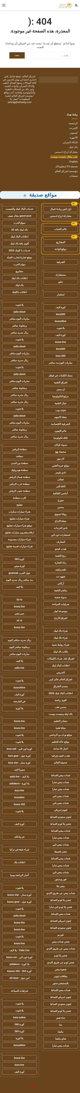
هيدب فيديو (60, 548)
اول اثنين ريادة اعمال (60, 209)
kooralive (19, 797)
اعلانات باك (19, 862)
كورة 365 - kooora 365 (19, 971)
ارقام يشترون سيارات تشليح (19, 532)
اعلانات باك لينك (19, 278)
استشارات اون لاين (60, 534)
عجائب (60, 479)
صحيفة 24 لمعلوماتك (66, 166)
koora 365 (19, 804)
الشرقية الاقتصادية (60, 424)
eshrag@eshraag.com (20, 102)
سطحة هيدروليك (19, 470)
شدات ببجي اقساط (60, 775)
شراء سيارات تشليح (19, 518)
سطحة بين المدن (19, 463)
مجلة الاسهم (60, 417)
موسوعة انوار (60, 611)
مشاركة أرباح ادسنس (66, 151)
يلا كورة (19, 708)
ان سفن (61, 389)
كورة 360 (19, 1024)
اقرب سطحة (19, 497)
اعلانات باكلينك (19, 292)
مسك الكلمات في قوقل (61, 375)
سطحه (19, 456)
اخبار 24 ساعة (60, 748)
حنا (60, 1024)
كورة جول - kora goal (19, 755)
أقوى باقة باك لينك (19, 243)
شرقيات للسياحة (19, 990)
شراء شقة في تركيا (19, 849)
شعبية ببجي (60, 969)
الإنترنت (73, 128)
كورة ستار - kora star (19, 762)
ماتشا (60, 1031)
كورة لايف (61, 307)
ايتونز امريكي (60, 810)
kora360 (60, 314)
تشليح (19, 504)
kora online (19, 1017)
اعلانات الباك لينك (61, 665)
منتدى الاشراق (60, 686)
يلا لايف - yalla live (19, 776)
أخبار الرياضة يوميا (19, 875)
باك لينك (73, 147)
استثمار (60, 294)
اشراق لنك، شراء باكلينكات (60, 658)
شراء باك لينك (61, 630)
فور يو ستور (61, 879)
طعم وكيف (60, 569)
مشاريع (19, 271)
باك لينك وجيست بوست (61, 714)
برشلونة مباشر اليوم (19, 647)
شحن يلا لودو (60, 955)
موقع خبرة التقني (60, 465)
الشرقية (61, 262)
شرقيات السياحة (60, 604)
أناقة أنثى (60, 486)
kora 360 (60, 355)
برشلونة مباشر (19, 325)
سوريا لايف (19, 769)
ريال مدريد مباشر (19, 332)
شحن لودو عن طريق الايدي (60, 962)
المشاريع (60, 242)
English (73, 161)
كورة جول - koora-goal (19, 901)
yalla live (19, 667)
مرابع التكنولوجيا (60, 396)
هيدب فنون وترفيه (60, 755)
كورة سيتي (19, 566)
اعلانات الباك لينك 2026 (61, 693)
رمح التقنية (60, 555)
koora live (60, 342)
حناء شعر (60, 1017)
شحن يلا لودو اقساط (60, 823)
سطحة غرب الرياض (19, 484)
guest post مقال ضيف (19, 215)
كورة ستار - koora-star (19, 894)
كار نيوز (60, 458)
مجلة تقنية (60, 727)
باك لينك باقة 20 (19, 229)
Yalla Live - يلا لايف (19, 950)
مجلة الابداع (60, 521)
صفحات (73, 175)
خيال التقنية (60, 403)
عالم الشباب (60, 229)
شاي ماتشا (60, 1038)
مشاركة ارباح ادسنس (60, 216)
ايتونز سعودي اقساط (60, 816)
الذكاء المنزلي (70, 142)
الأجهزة (74, 137)
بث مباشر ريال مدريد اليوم (19, 579)
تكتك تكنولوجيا (60, 437)
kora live (19, 790)
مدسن (60, 507)
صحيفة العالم (60, 762)
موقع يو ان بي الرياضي (60, 734)
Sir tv (19, 599)
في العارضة (19, 701)
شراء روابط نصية (60, 644)
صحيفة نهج (60, 451)
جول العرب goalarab (19, 573)
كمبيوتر (74, 132)
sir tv (19, 620)
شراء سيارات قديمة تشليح (19, 546)
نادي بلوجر (60, 472)
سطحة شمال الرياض (19, 477)
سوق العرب (19, 222)
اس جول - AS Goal (19, 978)
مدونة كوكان (60, 444)
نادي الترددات (60, 528)
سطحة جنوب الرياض (19, 490)
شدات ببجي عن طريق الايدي (60, 893)
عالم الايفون (61, 431)
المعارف (60, 541)
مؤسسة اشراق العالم (66, 171)
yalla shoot (19, 311)
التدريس (61, 672)
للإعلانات (27, 1087)
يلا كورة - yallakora (19, 783)
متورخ (61, 500)
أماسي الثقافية (60, 493)
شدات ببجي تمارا (60, 782)
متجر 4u (60, 886)
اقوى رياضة (60, 700)
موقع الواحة (61, 249)
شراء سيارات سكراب (19, 511)
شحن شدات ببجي (60, 941)
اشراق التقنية (60, 382)
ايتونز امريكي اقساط (60, 920)
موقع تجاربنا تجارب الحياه (19, 257)
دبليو (60, 281)
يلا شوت (61, 328)
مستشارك (60, 274)
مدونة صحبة (61, 597)
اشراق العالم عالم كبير (60, 679)
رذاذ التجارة (60, 562)
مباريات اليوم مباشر (19, 318)
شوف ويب (60, 410)
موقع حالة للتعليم (60, 741)
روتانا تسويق (60, 514)
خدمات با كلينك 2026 (19, 250)
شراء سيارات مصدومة (19, 539)
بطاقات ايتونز (60, 976)
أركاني (60, 583)
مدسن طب (60, 707)
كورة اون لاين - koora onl (19, 957)
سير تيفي (19, 613)
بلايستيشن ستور (61, 983)
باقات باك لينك (60, 651)
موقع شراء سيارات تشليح (19, 525)
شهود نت (60, 576)
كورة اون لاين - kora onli (19, 748)
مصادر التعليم (61, 721)
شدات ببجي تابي (61, 796)
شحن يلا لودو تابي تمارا (60, 907)
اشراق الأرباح (60, 618)
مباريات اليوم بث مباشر (61, 362)
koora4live (60, 321)
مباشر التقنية (60, 590)
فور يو (61, 934)
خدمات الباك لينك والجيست (19, 208)
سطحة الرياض (19, 449)
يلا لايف (19, 586)
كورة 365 (19, 559)
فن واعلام (19, 836)
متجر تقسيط (60, 851)
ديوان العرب (19, 264)
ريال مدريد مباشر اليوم (19, 640)
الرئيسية (73, 123)
